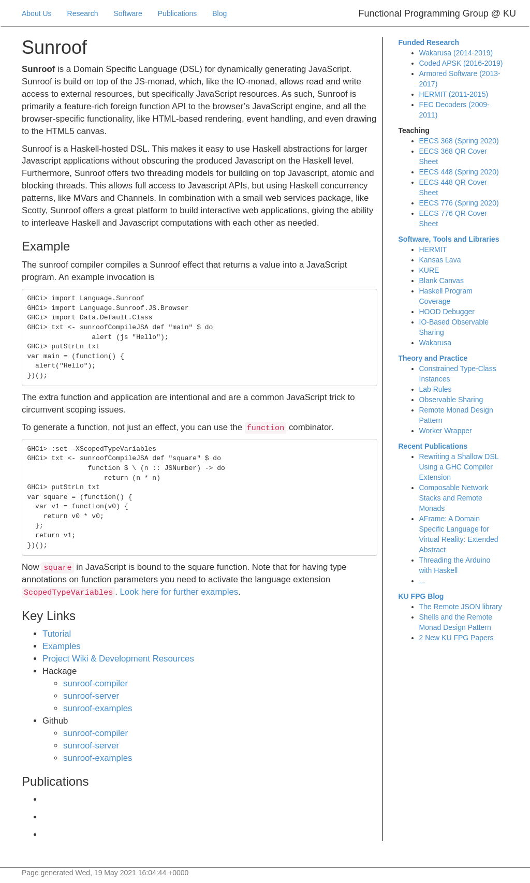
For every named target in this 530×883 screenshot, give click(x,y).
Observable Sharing (451, 399)
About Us (37, 13)
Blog (219, 13)
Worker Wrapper (445, 430)
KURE (429, 270)
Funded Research (429, 42)
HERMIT (433, 249)
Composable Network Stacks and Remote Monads (454, 497)
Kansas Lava (440, 260)
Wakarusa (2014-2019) (456, 53)
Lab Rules (435, 389)
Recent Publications (433, 446)
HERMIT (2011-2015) (454, 94)
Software (128, 13)
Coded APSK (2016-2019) (461, 63)
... (422, 581)
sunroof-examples (97, 708)
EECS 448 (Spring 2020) (459, 172)
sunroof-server (91, 696)
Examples (61, 646)
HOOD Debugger (447, 311)
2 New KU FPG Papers (456, 638)
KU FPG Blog (421, 596)
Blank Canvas (441, 280)
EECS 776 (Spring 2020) (459, 203)
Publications (177, 13)
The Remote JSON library (460, 606)
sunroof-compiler (95, 683)
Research (82, 13)
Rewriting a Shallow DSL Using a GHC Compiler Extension (459, 466)
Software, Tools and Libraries (449, 239)
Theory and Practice (433, 358)
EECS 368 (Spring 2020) (459, 141)
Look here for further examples (179, 592)
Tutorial (56, 634)
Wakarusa (435, 343)
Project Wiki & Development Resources (118, 659)
